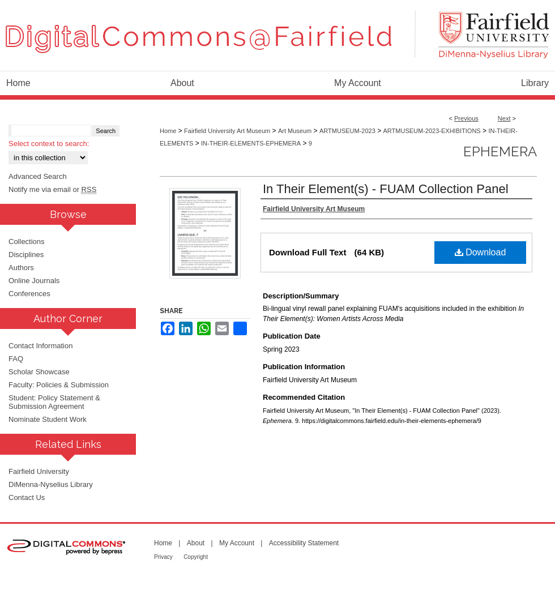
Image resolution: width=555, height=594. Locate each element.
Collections (26, 241)
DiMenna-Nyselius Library (50, 484)
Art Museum (294, 130)
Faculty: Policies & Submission (58, 385)
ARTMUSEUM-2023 (347, 130)
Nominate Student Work (47, 419)
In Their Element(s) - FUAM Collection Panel (386, 189)
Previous (466, 118)
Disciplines (26, 254)
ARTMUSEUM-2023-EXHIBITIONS (432, 130)
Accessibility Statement (304, 543)
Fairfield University (38, 471)
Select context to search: (48, 143)
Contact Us (26, 497)
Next (504, 118)
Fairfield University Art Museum (227, 130)
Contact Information (40, 345)
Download (480, 252)
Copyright (195, 557)
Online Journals (33, 280)
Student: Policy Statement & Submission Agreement (54, 402)
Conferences (29, 293)
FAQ (15, 358)
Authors (21, 267)
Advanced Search (37, 176)
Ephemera (500, 151)
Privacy (163, 557)
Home (168, 130)
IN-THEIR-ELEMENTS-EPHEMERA (251, 143)
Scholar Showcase (39, 371)
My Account (236, 543)
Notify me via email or (52, 189)
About (195, 543)
